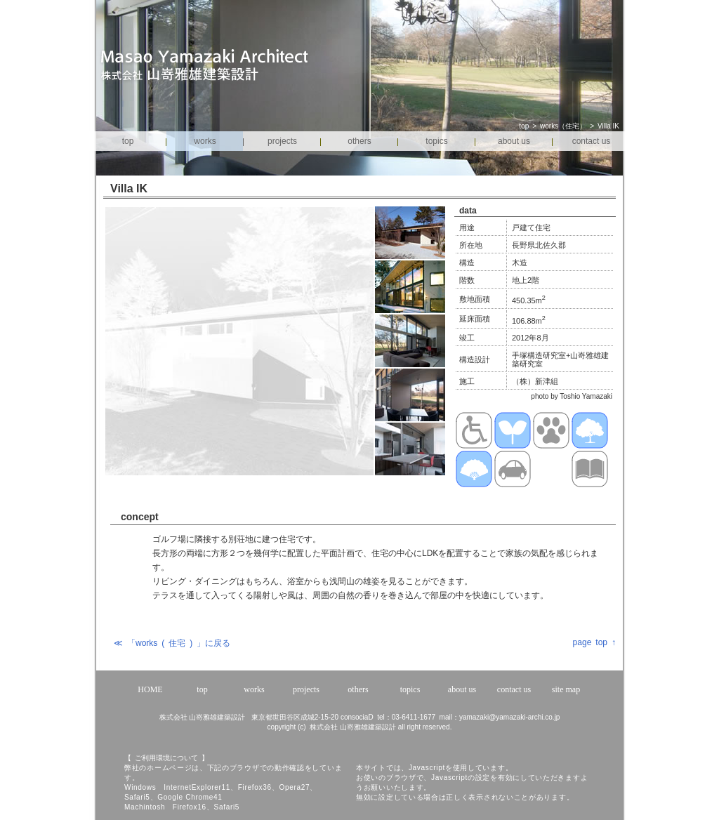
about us (514, 141)
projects (282, 141)
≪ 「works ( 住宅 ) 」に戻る (172, 643)
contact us (591, 141)
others (359, 141)
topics (436, 141)
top (524, 126)
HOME (150, 689)
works (205, 141)
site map (566, 689)
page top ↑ (594, 642)
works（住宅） (563, 126)
